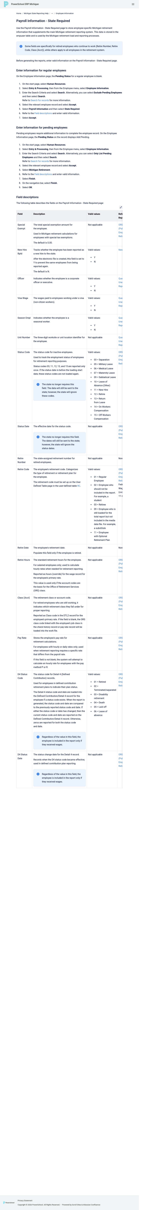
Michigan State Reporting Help (36, 13)
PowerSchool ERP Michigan (25, 4)
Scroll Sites (76, 1205)
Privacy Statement (25, 1201)
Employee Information (65, 13)
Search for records (40, 100)
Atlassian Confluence (91, 1205)
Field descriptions (43, 113)
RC (78, 486)
